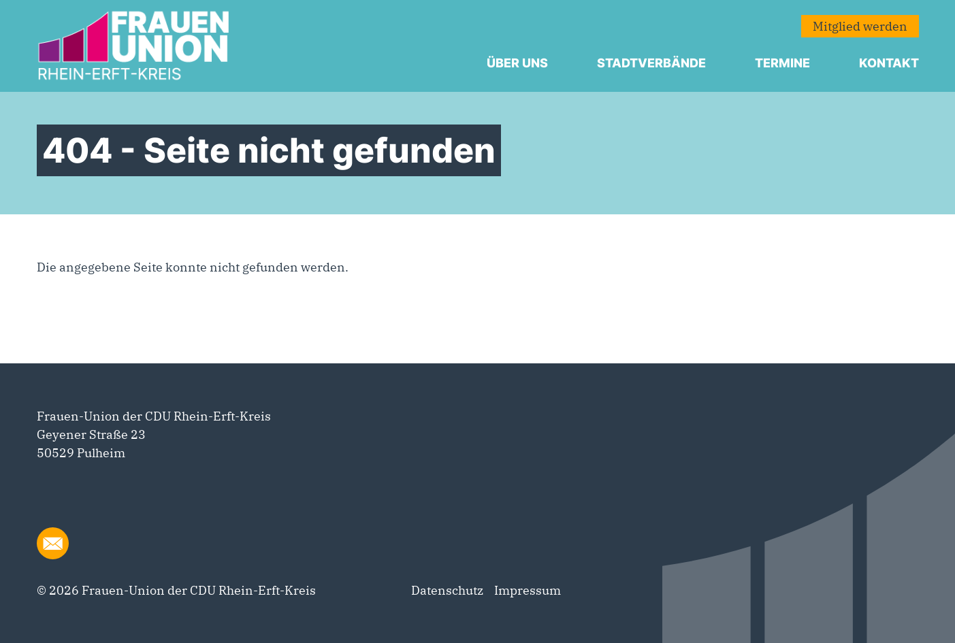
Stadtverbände (651, 63)
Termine (782, 63)
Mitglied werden (860, 26)
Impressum (527, 590)
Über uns (517, 63)
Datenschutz (447, 590)
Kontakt (889, 63)
